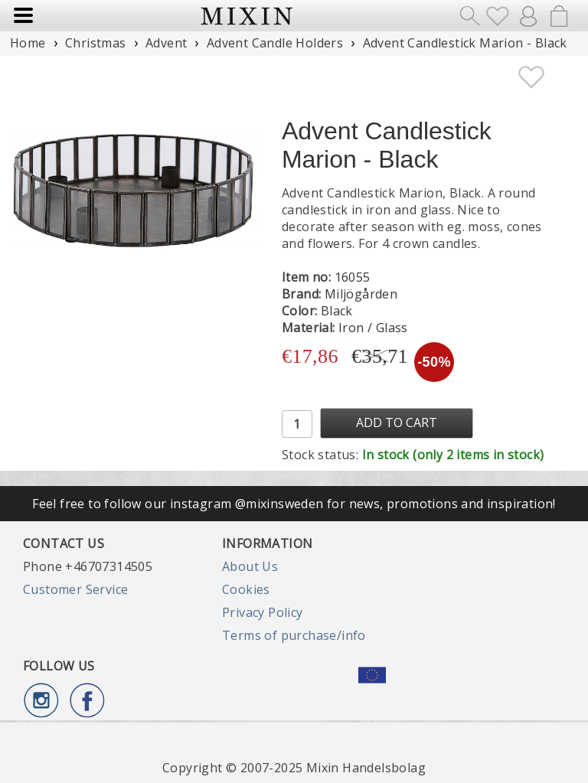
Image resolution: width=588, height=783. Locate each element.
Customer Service (75, 589)
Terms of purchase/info (294, 635)
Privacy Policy (262, 612)
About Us (250, 566)
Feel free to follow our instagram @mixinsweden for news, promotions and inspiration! (294, 503)
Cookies (246, 589)
